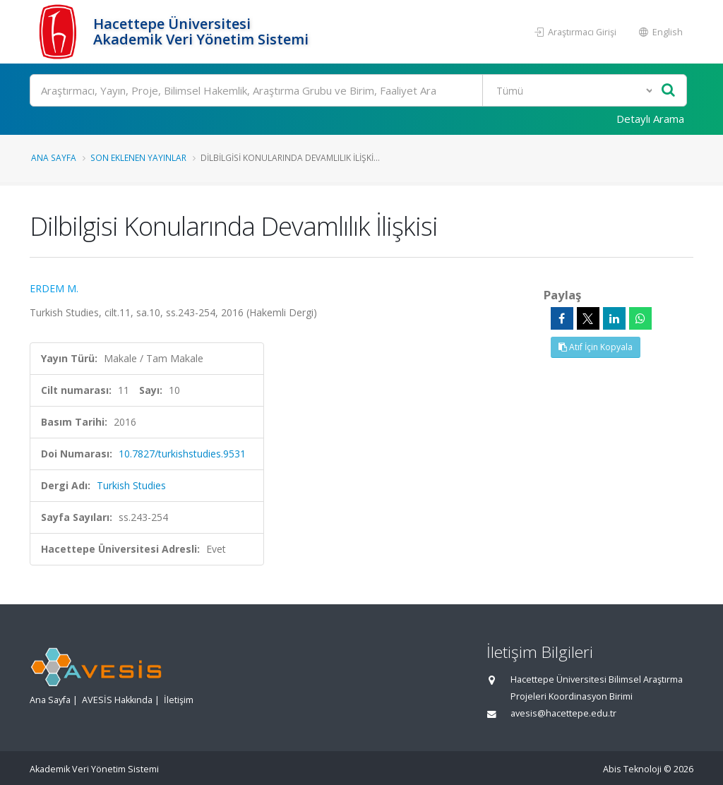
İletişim (178, 700)
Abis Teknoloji (632, 769)
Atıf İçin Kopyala (595, 347)
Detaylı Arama (650, 119)
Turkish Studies (131, 485)
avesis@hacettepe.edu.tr (563, 713)
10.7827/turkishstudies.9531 (182, 453)
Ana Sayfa (53, 157)
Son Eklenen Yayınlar (138, 157)
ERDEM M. (54, 288)
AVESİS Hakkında (117, 700)
